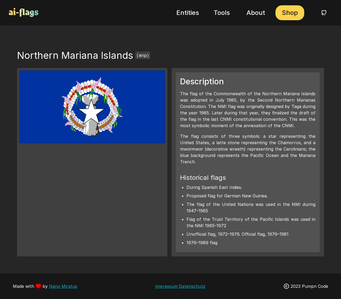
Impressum (166, 286)
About (255, 12)
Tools (222, 12)
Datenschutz (192, 286)
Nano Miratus (63, 286)
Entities (187, 12)
